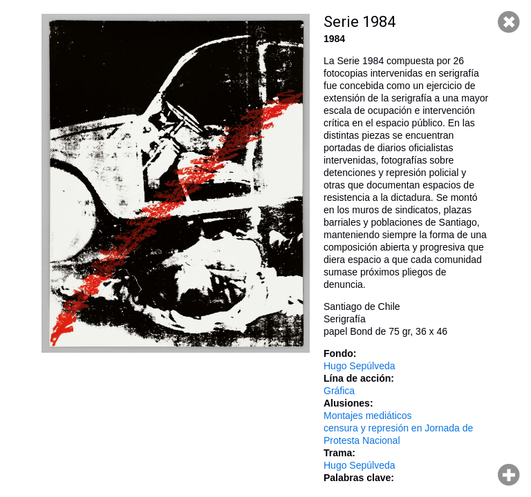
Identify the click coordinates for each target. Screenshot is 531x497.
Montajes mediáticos (368, 415)
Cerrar (509, 22)
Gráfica (339, 390)
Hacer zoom (509, 475)
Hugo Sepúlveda (359, 365)
